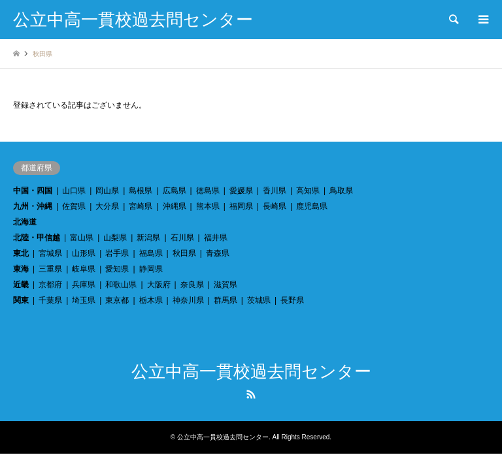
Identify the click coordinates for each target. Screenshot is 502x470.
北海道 (25, 222)
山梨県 (115, 237)
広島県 (174, 190)
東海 (21, 269)
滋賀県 (225, 284)
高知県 (308, 190)
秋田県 (184, 253)
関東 (21, 300)
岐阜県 (83, 269)
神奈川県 (188, 300)
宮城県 (50, 253)
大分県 (107, 206)
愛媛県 (241, 190)
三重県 (50, 269)
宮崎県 (140, 206)
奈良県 (192, 284)
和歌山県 (121, 284)
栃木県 (151, 300)
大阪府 (159, 284)
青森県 (217, 253)
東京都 (117, 300)
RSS (251, 394)
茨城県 (259, 300)
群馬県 (225, 300)
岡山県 (107, 190)
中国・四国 (32, 190)
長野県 (292, 300)
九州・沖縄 (32, 206)
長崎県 (274, 206)
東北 (21, 253)
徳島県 (208, 190)
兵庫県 (83, 284)
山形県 (83, 253)
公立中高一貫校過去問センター (251, 371)
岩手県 (117, 253)
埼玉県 (83, 300)
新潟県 (148, 237)
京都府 (50, 284)
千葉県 (50, 300)
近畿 (21, 284)
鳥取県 (341, 190)
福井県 (215, 237)
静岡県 (151, 269)
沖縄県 (174, 206)
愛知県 (117, 269)
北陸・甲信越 (36, 237)
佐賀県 (74, 206)
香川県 (274, 190)
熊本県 (208, 206)
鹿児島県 (311, 206)
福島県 (151, 253)
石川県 (182, 237)
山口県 (74, 190)
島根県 (140, 190)
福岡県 (241, 206)
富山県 (81, 237)
